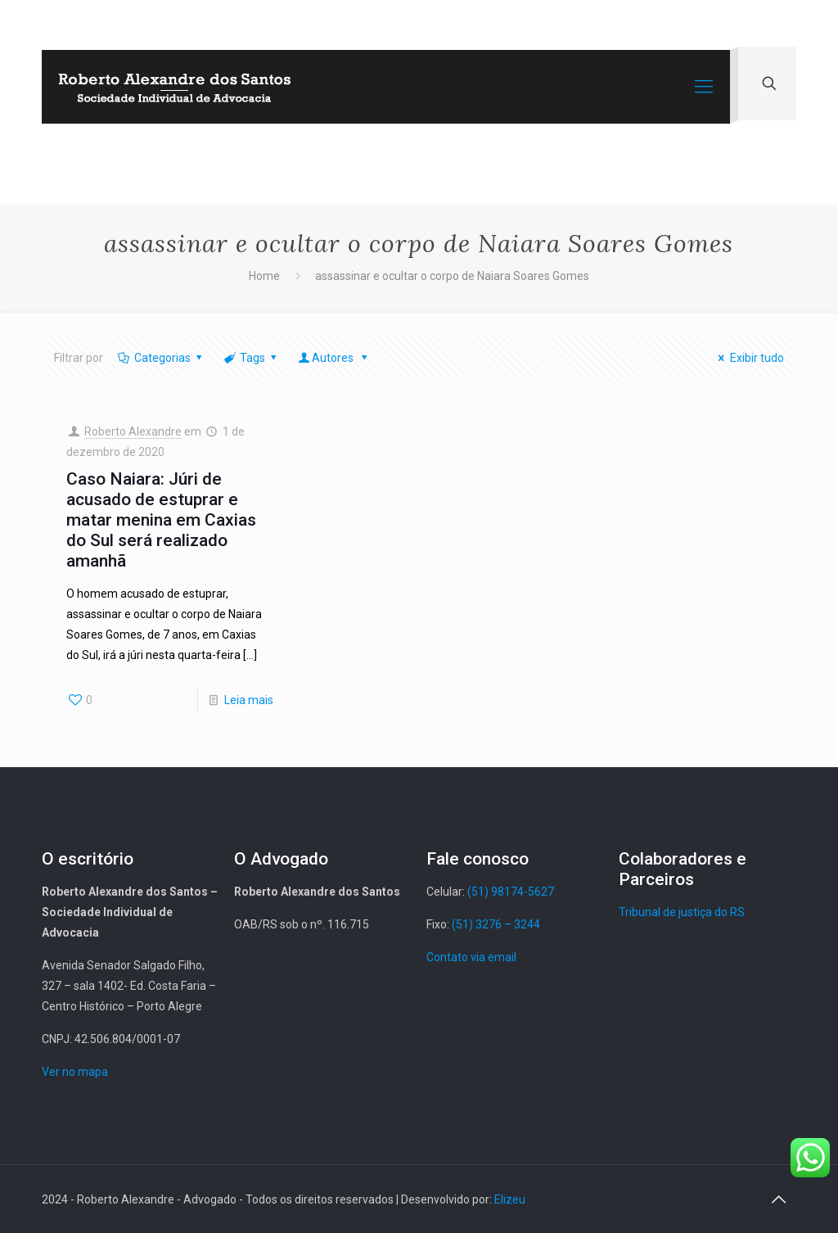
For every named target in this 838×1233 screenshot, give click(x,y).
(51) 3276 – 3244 (496, 924)
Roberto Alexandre (133, 431)
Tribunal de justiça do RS (682, 912)
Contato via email (471, 957)
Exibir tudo (749, 357)
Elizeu (509, 1199)
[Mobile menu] (704, 87)
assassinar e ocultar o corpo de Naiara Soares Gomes (452, 275)
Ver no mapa (75, 1071)
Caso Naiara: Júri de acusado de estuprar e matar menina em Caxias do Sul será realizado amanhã (161, 520)
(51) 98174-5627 (510, 891)
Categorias (160, 357)
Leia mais (248, 700)
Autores (334, 357)
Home (264, 275)
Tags (252, 357)
